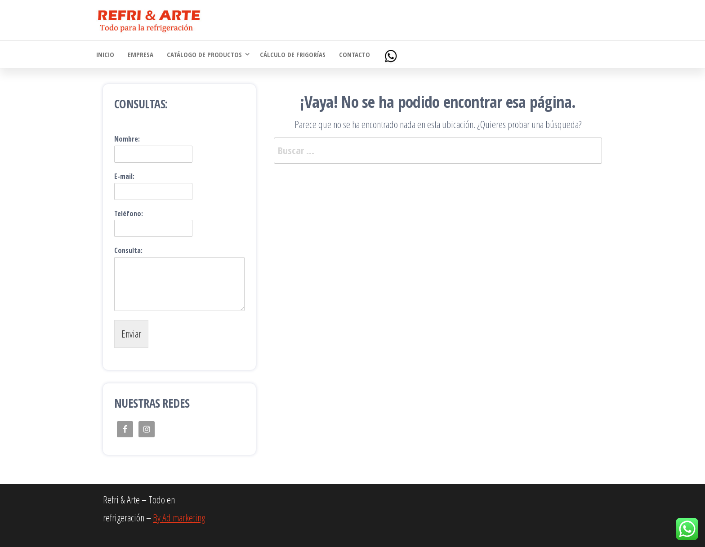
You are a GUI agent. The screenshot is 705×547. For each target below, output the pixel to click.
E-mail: (124, 176)
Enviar (131, 333)
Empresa (140, 54)
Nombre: (127, 139)
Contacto (354, 54)
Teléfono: (128, 213)
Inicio (105, 54)
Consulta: (128, 250)
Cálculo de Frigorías (293, 54)
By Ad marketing (179, 517)
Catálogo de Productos (204, 54)
